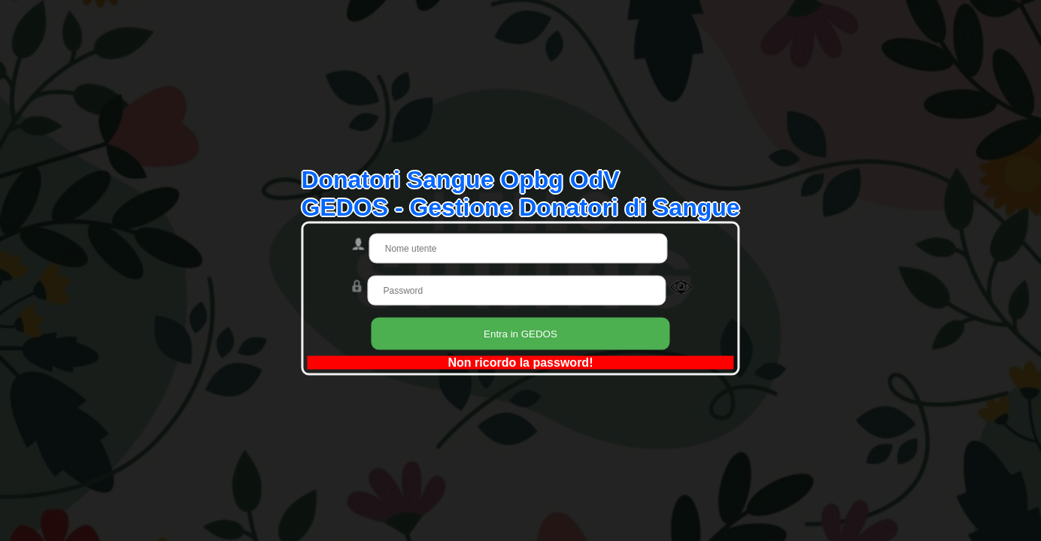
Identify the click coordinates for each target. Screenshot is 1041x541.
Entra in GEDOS (520, 334)
